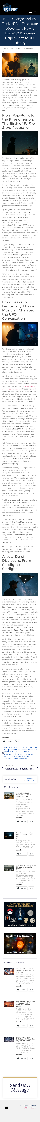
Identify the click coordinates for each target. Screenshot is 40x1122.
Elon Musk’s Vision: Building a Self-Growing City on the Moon (25, 1039)
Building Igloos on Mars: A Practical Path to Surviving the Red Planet (25, 1003)
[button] (30, 12)
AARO (6, 747)
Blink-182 (24, 747)
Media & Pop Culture (11, 49)
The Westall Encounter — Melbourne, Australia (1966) (26, 867)
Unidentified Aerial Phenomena (15, 759)
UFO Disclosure (15, 756)
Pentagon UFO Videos (24, 752)
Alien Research (14, 747)
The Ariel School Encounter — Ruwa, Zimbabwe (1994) (23, 794)
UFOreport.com (30, 1108)
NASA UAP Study (10, 752)
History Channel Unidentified (26, 750)
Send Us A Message (20, 1088)
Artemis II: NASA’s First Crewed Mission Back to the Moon (25, 970)
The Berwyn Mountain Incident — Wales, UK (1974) (24, 834)
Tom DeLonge (25, 754)
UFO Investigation (28, 756)
